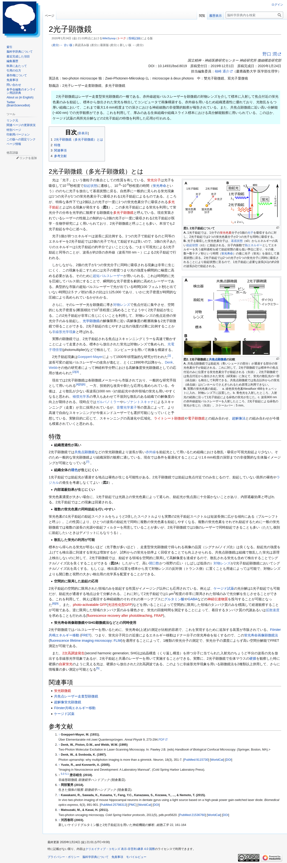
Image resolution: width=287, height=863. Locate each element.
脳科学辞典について (95, 857)
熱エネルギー (253, 245)
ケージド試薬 (224, 588)
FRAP (158, 616)
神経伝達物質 (217, 599)
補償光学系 (80, 396)
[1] (169, 355)
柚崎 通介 (222, 71)
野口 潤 (270, 54)
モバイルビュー (136, 857)
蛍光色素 (225, 232)
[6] (83, 384)
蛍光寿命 (227, 253)
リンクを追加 (28, 158)
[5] (80, 384)
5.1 (67, 773)
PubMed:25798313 (113, 805)
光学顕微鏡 (91, 321)
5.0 (62, 773)
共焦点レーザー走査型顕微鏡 (76, 696)
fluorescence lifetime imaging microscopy (81, 640)
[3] (77, 371)
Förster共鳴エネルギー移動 (74, 708)
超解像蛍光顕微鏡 (67, 702)
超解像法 (239, 418)
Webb (53, 368)
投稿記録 (134, 38)
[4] (77, 384)
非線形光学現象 (64, 332)
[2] (74, 371)
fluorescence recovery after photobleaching (119, 616)
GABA (192, 599)
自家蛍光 (65, 664)
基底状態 (237, 241)
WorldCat (217, 759)
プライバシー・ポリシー (64, 857)
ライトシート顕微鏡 (169, 418)
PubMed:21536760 (192, 815)
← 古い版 (66, 45)
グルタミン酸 (174, 599)
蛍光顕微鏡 (62, 691)
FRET (85, 635)
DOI (228, 759)
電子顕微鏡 (196, 418)
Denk (169, 362)
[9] (56, 603)
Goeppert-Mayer (90, 357)
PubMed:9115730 (196, 759)
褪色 (74, 470)
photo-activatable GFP (90, 605)
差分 (55, 45)
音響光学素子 (127, 407)
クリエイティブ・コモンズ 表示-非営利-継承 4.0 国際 (120, 849)
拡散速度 (272, 610)
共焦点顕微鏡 (217, 359)
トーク (121, 38)
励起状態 (192, 245)
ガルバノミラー (108, 402)
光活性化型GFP (120, 605)
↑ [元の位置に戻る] (59, 734)
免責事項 (117, 857)
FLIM (117, 640)
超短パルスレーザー (108, 276)
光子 (250, 232)
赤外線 (151, 452)
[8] (53, 603)
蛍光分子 (154, 180)
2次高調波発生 (73, 653)
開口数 (154, 563)
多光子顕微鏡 (123, 212)
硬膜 (252, 658)
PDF (162, 739)
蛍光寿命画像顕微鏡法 (261, 635)
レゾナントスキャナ (138, 402)
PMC (132, 805)
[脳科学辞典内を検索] (254, 15)
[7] (87, 461)
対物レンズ (121, 305)
